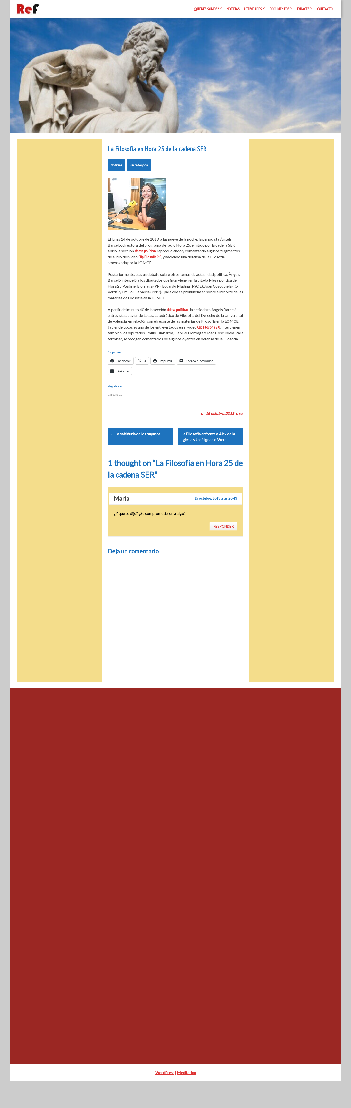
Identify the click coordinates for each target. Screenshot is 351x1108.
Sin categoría (139, 179)
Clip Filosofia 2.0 (149, 271)
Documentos (279, 8)
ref (241, 434)
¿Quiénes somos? (206, 8)
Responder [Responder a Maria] (223, 553)
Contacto (325, 8)
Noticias (233, 8)
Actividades (253, 8)
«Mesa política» (145, 265)
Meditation (186, 1099)
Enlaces (303, 8)
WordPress (164, 1099)
